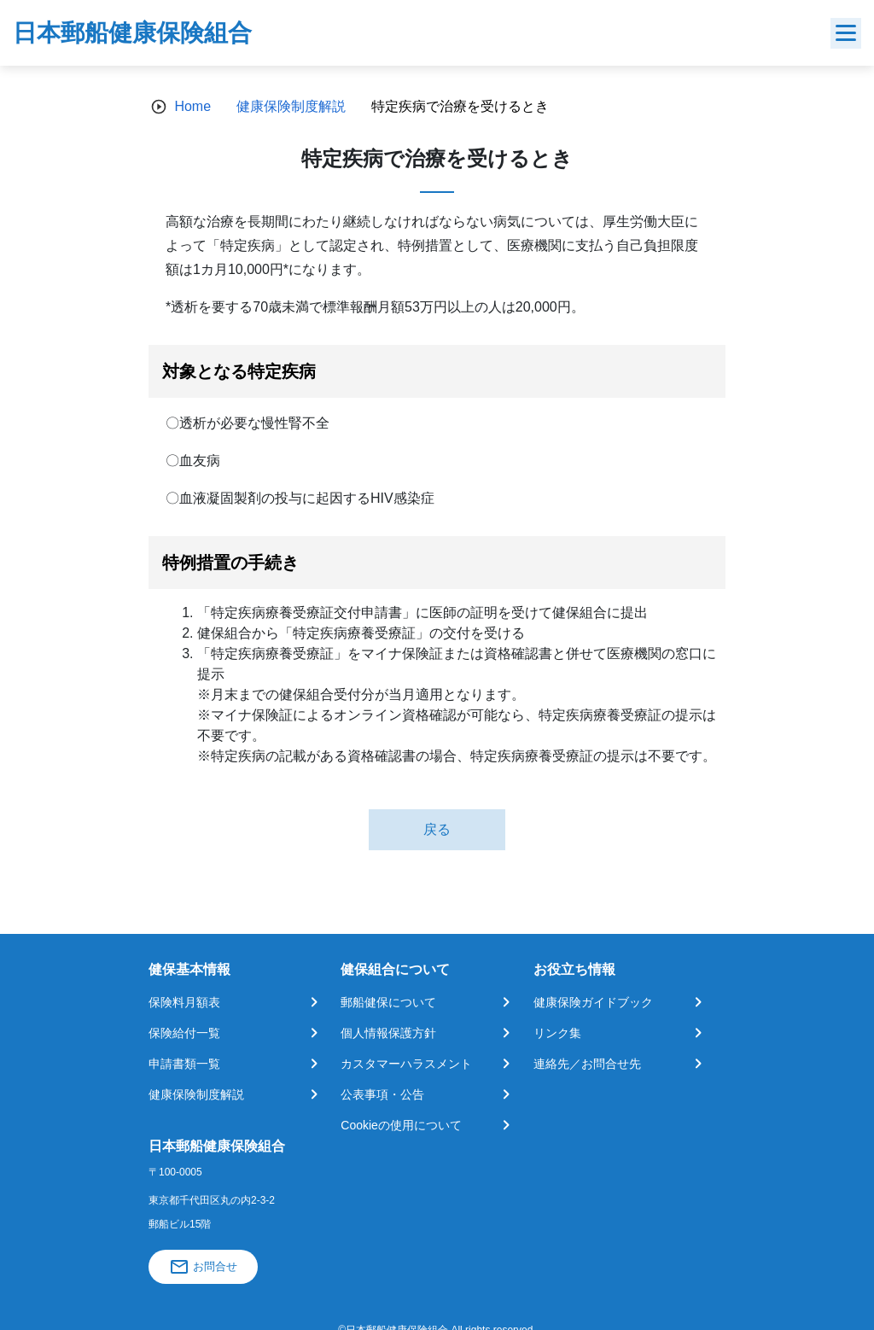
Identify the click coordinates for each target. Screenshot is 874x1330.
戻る (437, 829)
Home (192, 106)
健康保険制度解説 (291, 106)
